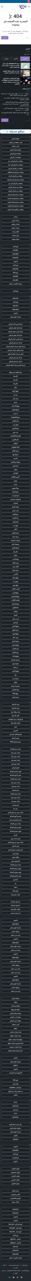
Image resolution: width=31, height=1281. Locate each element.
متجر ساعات (15, 235)
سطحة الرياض (15, 138)
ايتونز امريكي (15, 767)
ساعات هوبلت (15, 239)
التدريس (15, 730)
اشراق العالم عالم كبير (15, 734)
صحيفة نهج (15, 454)
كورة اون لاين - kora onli (15, 1224)
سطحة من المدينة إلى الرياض (16, 202)
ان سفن (15, 413)
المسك (15, 615)
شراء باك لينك (15, 704)
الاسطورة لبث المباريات (15, 1073)
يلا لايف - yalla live (15, 1239)
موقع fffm (15, 693)
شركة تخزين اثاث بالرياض (15, 324)
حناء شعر (15, 879)
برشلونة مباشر (15, 931)
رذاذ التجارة (15, 518)
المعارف (15, 503)
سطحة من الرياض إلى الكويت (15, 206)
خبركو (15, 402)
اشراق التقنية (15, 410)
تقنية (15, 727)
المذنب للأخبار (15, 589)
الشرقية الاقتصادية (15, 436)
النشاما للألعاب (15, 600)
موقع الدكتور (15, 626)
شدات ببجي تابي (15, 760)
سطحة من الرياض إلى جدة (15, 161)
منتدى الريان (15, 697)
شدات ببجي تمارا (15, 753)
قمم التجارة (15, 649)
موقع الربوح (15, 634)
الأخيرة (25, 58)
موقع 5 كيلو (15, 391)
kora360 (15, 250)
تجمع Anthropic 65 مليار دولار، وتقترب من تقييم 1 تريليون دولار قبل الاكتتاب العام (10, 65)
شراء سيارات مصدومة (15, 1047)
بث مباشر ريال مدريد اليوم (15, 1091)
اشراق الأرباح (15, 548)
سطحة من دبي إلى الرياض (15, 187)
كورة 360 (15, 272)
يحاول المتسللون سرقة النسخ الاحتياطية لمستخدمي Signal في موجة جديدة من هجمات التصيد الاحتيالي (15, 103)
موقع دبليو (15, 585)
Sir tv (15, 1102)
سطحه (15, 1002)
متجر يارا (15, 551)
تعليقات (6, 58)
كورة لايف (15, 246)
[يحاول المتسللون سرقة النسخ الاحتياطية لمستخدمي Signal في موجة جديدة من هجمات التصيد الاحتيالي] (25, 80)
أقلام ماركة (15, 232)
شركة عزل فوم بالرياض (15, 343)
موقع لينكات (15, 656)
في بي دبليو (15, 619)
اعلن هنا (15, 376)
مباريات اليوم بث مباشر (15, 284)
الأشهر (15, 58)
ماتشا (15, 887)
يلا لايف (16, 1058)
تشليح (15, 1028)
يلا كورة (15, 1161)
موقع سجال (15, 578)
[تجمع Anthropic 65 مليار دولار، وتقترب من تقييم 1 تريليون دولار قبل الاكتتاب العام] (25, 66)
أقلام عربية (15, 566)
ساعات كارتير (15, 220)
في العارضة (15, 1158)
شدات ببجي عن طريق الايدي (15, 812)
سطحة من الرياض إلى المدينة (16, 198)
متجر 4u (15, 809)
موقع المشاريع (16, 596)
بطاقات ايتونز (15, 857)
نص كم (15, 395)
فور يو (15, 835)
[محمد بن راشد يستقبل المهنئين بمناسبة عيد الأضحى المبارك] (25, 73)
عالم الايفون (15, 439)
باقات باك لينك (15, 715)
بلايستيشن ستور (15, 861)
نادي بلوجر (15, 466)
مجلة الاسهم (15, 428)
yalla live (15, 1139)
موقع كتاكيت (15, 671)
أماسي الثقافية (15, 477)
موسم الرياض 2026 (15, 742)
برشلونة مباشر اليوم (15, 1128)
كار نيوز (15, 458)
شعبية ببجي (15, 853)
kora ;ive (15, 1246)
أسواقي (15, 443)
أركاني (15, 529)
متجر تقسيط (15, 790)
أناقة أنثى (15, 473)
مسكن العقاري (15, 1183)
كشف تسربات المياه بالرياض (15, 354)
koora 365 (15, 1254)
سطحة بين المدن (15, 1006)
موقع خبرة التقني (15, 462)
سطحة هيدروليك (15, 1009)
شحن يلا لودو (15, 846)
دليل (15, 675)
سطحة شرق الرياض (15, 153)
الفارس (15, 574)
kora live (15, 305)
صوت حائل (16, 637)
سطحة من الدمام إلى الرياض (15, 194)
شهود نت (15, 525)
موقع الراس (15, 592)
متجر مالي (15, 398)
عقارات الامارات (15, 1176)
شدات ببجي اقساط (15, 749)
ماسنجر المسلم (15, 660)
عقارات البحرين (15, 1180)
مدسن (15, 484)
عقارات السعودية (15, 1172)
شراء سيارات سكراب (15, 1032)
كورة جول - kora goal (15, 1228)
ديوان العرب (15, 559)
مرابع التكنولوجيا (15, 417)
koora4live (15, 254)
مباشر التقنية (15, 533)
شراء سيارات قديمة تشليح (15, 1051)
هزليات (15, 611)
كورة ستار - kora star (15, 1231)
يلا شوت (15, 261)
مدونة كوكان (15, 451)
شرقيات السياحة (15, 540)
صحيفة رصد (15, 678)
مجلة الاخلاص (15, 690)
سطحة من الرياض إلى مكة (15, 165)
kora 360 (15, 280)
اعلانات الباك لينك (15, 723)
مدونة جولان (15, 570)
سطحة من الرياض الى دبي (15, 183)
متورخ (15, 480)
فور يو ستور (15, 805)
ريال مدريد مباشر (15, 935)
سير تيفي (15, 1109)
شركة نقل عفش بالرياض (15, 328)
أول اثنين (15, 622)
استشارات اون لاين (15, 499)
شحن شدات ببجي (15, 838)
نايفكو (15, 682)
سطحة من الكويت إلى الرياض (15, 209)
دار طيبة (15, 667)
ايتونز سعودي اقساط (15, 771)
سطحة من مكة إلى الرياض (15, 168)
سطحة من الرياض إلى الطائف (15, 172)
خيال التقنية (15, 421)
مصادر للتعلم (15, 1191)
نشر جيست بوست (15, 913)
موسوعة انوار (15, 544)
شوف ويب (15, 424)
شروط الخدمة (25, 1270)
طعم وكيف (15, 522)
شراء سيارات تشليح (15, 1036)
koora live (15, 257)
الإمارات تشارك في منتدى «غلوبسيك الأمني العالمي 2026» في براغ (16, 109)
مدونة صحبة (15, 536)
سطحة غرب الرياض (15, 157)
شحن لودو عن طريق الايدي (15, 850)
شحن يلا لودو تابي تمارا (15, 820)
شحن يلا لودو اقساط (15, 775)
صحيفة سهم (15, 663)
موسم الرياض (15, 738)
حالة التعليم (15, 607)
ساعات (16, 217)
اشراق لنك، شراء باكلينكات (15, 719)
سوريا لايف (16, 1235)
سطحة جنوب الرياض (15, 1021)
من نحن (4, 1270)
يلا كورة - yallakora (15, 1243)
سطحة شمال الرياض (15, 150)
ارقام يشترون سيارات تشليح (15, 1043)
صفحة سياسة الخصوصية (14, 1270)
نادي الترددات (15, 495)
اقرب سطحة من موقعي (15, 142)
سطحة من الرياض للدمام (15, 176)
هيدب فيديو (15, 510)
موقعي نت (15, 581)
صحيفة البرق (15, 641)
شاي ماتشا (16, 891)
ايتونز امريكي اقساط (15, 827)
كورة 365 (15, 1080)
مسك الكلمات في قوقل (15, 372)
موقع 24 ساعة (15, 406)
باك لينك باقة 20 (15, 905)
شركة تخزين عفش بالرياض (15, 331)
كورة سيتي (16, 1084)
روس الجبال (15, 563)
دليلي (15, 387)
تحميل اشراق (15, 507)
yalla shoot (15, 309)
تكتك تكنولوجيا (15, 447)
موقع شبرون (15, 645)
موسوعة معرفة (15, 686)
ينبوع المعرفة (15, 604)
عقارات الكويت (15, 1168)
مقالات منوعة (15, 1202)
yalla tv (15, 1065)
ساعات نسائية (15, 228)
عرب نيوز (15, 432)
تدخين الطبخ (15, 630)
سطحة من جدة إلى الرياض (15, 191)
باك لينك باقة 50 (15, 902)
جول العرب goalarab (15, 1087)
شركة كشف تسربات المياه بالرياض (15, 346)
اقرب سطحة (15, 146)
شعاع (15, 555)
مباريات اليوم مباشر (15, 317)
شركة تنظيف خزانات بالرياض (15, 350)
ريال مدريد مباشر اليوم (15, 1124)
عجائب (15, 469)
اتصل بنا (15, 1273)
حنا (15, 883)
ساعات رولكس (15, 224)
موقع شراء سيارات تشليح (15, 1039)
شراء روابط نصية (15, 712)
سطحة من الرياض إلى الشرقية (15, 180)
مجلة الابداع (15, 492)
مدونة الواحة (15, 652)
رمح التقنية (16, 514)
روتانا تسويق (15, 488)
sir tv (15, 1113)
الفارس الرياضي (15, 1194)
